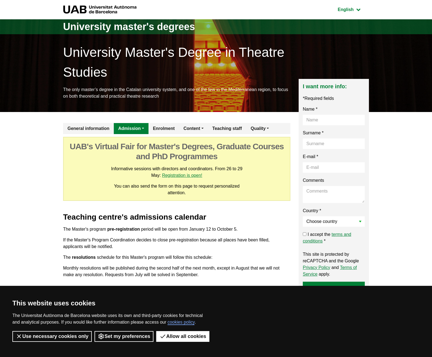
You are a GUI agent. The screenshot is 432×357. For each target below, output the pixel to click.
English (353, 9)
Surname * (313, 132)
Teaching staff (227, 128)
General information (88, 128)
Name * (310, 109)
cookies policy (181, 322)
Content (191, 128)
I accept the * (327, 237)
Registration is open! (182, 175)
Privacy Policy (316, 267)
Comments (313, 180)
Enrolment (164, 128)
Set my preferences (124, 336)
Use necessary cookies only (52, 336)
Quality (258, 128)
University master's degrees (129, 26)
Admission (129, 128)
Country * (312, 210)
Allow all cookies (183, 336)
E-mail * (310, 156)
